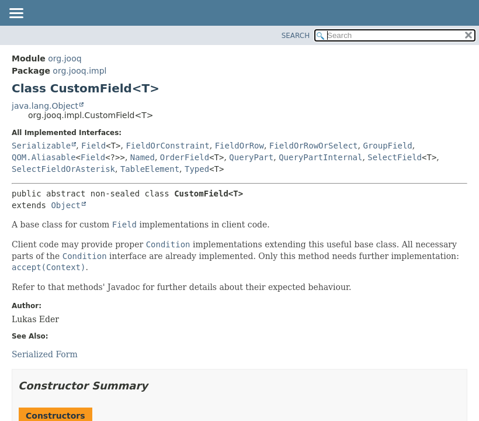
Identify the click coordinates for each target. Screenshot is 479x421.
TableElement (149, 169)
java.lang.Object (45, 106)
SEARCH (296, 36)
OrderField (184, 157)
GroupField (387, 145)
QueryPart (251, 157)
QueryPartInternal (320, 157)
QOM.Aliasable (44, 157)
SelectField (394, 157)
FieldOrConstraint (167, 145)
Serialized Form (45, 354)
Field (93, 145)
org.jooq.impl (79, 70)
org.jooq (64, 58)
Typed (197, 169)
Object (66, 205)
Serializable (41, 145)
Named (142, 157)
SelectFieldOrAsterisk (63, 169)
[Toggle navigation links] (16, 14)
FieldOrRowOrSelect (313, 145)
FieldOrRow (239, 145)
